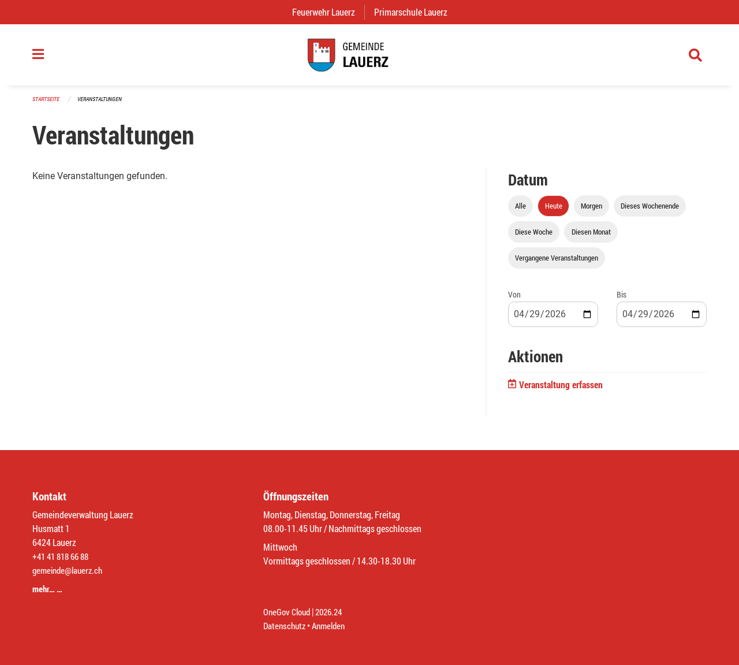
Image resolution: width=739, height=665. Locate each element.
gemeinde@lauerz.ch (70, 570)
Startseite (47, 105)
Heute (553, 212)
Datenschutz (285, 625)
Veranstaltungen (104, 105)
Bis (621, 300)
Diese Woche (534, 238)
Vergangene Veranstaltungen (556, 264)
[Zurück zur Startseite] (369, 58)
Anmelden (333, 625)
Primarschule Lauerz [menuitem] (415, 12)
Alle (520, 212)
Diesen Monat (591, 238)
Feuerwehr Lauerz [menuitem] (328, 12)
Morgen (591, 212)
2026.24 (334, 611)
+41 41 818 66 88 (63, 556)
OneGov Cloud (288, 611)
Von (514, 300)
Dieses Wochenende (650, 212)
